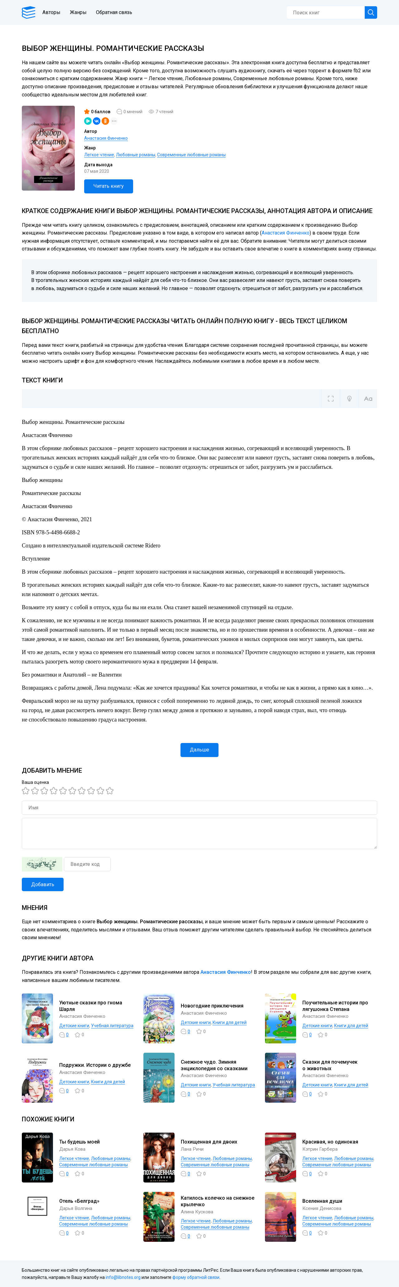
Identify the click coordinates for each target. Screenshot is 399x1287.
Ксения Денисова (323, 1208)
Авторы (54, 12)
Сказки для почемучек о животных (330, 1065)
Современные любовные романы (191, 154)
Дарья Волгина (76, 1208)
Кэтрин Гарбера (320, 1149)
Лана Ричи (193, 1149)
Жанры (80, 12)
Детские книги (74, 1025)
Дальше (199, 750)
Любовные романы (135, 154)
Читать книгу (109, 186)
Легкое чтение (99, 154)
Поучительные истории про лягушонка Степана (335, 1006)
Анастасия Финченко (106, 138)
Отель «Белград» (79, 1201)
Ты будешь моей (79, 1142)
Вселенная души (322, 1201)
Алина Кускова (198, 1212)
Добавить (42, 884)
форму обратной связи (195, 1277)
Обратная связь (116, 12)
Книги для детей (230, 1022)
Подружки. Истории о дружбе (95, 1065)
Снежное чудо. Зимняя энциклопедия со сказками (214, 1065)
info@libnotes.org (123, 1277)
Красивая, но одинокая (330, 1142)
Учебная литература (112, 1025)
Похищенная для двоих (209, 1142)
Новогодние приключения (212, 1006)
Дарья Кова (73, 1149)
